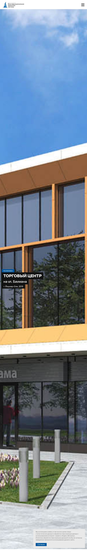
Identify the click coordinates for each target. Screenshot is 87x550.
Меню (82, 4)
